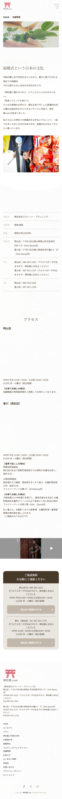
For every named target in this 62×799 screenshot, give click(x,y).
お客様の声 (7, 739)
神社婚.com (27, 792)
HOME (5, 723)
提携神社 (7, 743)
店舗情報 (7, 751)
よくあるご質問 (9, 759)
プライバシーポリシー (12, 771)
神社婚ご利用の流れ (11, 735)
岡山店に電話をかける (31, 609)
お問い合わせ (8, 767)
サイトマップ (8, 775)
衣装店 (6, 763)
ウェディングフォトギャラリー (16, 747)
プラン (6, 731)
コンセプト (7, 727)
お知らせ (7, 755)
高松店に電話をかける (31, 642)
